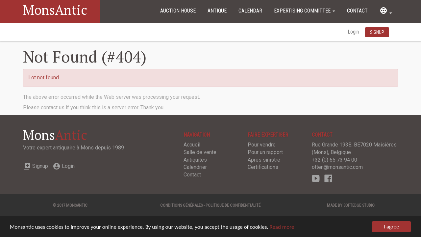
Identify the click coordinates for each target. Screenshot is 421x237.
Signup (35, 166)
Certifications (263, 167)
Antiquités (195, 160)
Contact (357, 11)
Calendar (250, 11)
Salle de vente (200, 152)
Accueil (192, 145)
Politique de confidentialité (233, 205)
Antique (217, 11)
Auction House (178, 11)
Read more (281, 227)
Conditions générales (181, 205)
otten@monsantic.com (337, 167)
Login (354, 32)
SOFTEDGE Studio (359, 205)
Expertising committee (304, 11)
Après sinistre (264, 160)
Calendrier (195, 167)
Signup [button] (377, 32)
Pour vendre (262, 145)
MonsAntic (55, 9)
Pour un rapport (265, 152)
